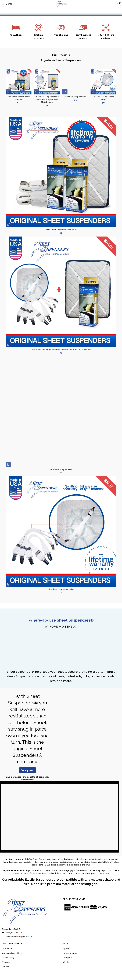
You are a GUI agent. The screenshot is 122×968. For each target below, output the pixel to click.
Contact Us (7, 948)
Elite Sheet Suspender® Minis (103, 98)
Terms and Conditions (12, 953)
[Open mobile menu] (7, 3)
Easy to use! (103, 873)
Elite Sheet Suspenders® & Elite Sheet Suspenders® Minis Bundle (47, 99)
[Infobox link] (16, 30)
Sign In (66, 948)
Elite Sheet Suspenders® (75, 96)
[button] (8, 91)
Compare (67, 957)
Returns (5, 966)
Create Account (70, 953)
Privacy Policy (8, 957)
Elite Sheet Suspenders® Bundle (19, 98)
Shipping (6, 962)
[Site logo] (61, 3)
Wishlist (66, 962)
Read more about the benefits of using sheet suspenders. (27, 778)
